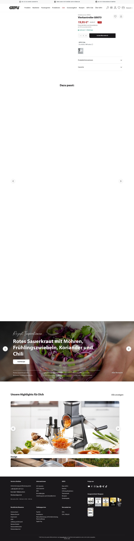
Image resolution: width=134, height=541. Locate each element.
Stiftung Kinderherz (67, 491)
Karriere (64, 488)
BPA (37, 491)
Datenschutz (14, 512)
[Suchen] (107, 7)
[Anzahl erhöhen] (86, 35)
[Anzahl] (83, 35)
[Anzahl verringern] (80, 35)
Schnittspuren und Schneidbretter (46, 496)
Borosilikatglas (40, 493)
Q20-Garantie (40, 488)
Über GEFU (65, 486)
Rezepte (64, 496)
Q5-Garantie (39, 486)
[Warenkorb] (123, 8)
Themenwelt (65, 493)
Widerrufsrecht (15, 514)
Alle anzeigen (117, 395)
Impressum (14, 517)
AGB (12, 519)
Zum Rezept (21, 361)
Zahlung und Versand (17, 522)
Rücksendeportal (16, 495)
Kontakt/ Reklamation (18, 492)
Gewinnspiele (65, 498)
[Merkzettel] (119, 7)
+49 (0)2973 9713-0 (17, 489)
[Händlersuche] (111, 7)
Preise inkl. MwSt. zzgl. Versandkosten (88, 25)
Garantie (100, 67)
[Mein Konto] (115, 7)
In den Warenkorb (102, 35)
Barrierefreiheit (15, 524)
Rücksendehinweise (16, 526)
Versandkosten (63, 537)
